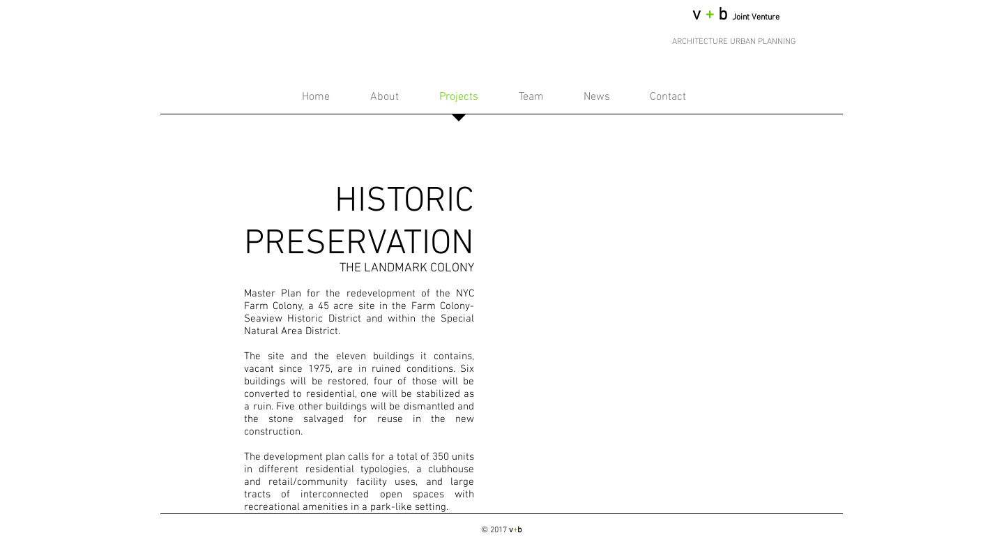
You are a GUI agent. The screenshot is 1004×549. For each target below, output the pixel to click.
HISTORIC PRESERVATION (359, 223)
